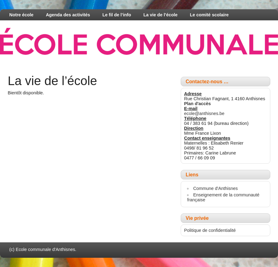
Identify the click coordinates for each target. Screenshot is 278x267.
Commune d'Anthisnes (215, 188)
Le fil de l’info (117, 14)
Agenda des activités (68, 14)
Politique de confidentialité (210, 230)
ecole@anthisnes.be (204, 113)
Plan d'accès (197, 103)
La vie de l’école (160, 14)
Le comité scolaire (209, 14)
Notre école (21, 14)
